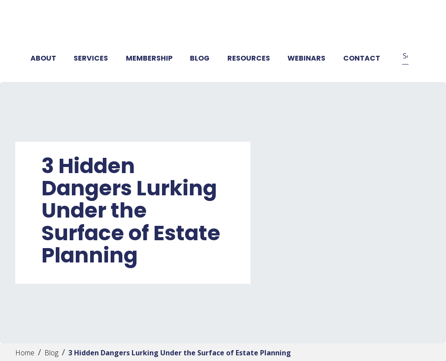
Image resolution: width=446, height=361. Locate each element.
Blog (199, 58)
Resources (248, 58)
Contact (361, 58)
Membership (149, 58)
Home (24, 353)
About (43, 58)
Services (91, 58)
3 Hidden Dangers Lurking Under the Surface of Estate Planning (179, 353)
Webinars (306, 58)
